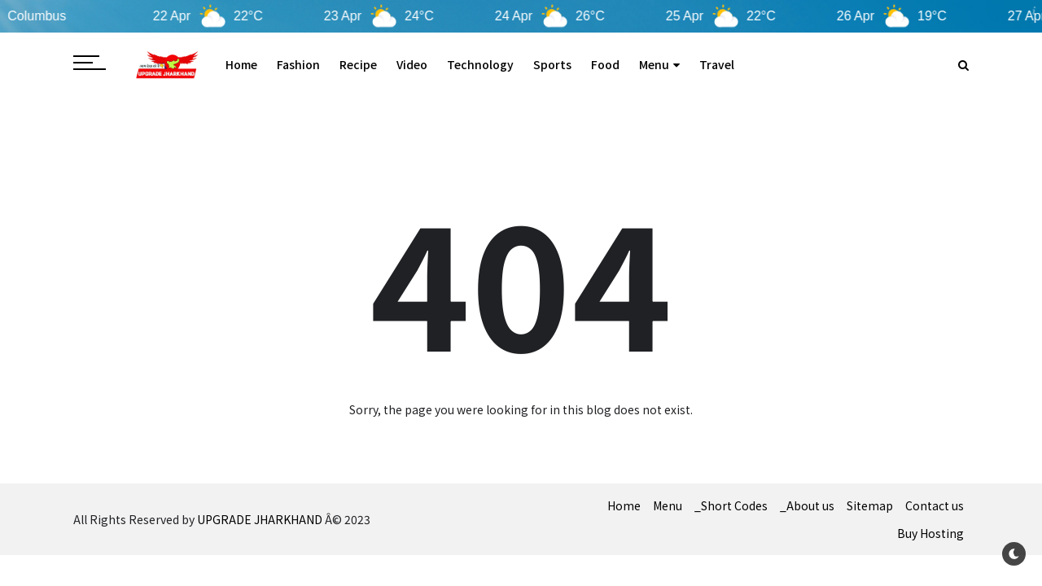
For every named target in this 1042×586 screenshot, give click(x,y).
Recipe (358, 64)
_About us (807, 505)
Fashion (298, 64)
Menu (659, 64)
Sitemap (870, 505)
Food (605, 64)
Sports (552, 64)
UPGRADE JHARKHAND (259, 519)
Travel (716, 64)
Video (411, 64)
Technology (480, 64)
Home (241, 64)
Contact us (934, 505)
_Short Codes (731, 505)
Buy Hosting (930, 533)
